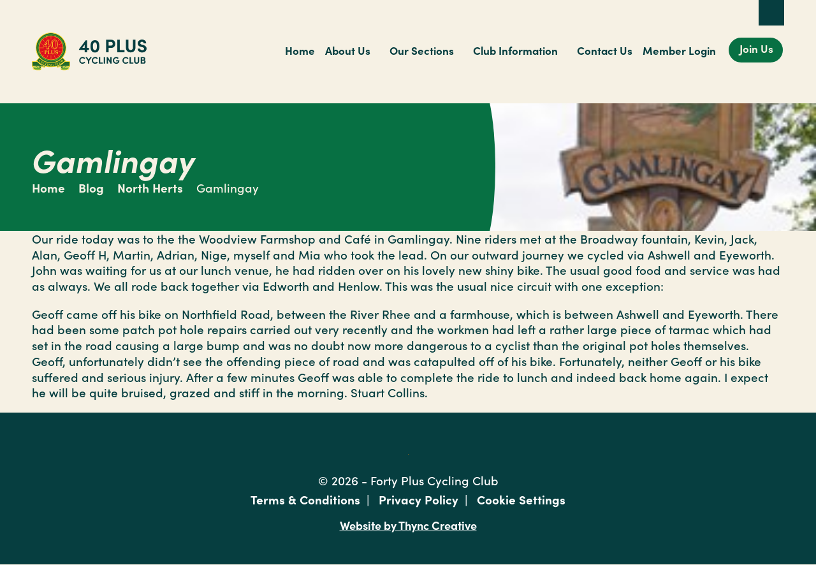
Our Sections (422, 50)
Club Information (515, 50)
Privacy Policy (418, 499)
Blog (91, 187)
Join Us (756, 48)
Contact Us (604, 50)
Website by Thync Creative (408, 524)
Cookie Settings (521, 499)
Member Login (679, 50)
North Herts (150, 187)
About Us (347, 50)
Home (300, 50)
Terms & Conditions (305, 499)
